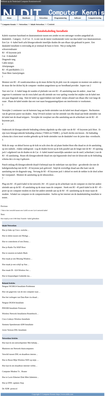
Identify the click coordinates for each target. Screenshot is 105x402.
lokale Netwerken (37, 24)
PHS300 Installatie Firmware (14, 308)
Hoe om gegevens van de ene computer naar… (21, 292)
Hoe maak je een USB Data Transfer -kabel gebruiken (20, 219)
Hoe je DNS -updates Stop (13, 383)
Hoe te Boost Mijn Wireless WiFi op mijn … (20, 360)
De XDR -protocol (10, 389)
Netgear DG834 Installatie (13, 303)
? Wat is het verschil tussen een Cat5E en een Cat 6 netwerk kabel (24, 210)
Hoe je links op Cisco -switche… (15, 230)
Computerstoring (94, 18)
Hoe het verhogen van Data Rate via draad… (20, 297)
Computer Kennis (9, 24)
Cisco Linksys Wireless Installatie (16, 319)
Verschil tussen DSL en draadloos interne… (20, 354)
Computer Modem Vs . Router (14, 371)
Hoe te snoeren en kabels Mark (15, 253)
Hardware (26, 18)
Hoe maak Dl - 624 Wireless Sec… (16, 270)
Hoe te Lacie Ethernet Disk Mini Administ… (20, 377)
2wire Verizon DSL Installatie (14, 330)
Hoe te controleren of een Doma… (16, 241)
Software (77, 18)
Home (9, 18)
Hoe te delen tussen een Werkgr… (16, 236)
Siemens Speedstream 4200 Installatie (18, 324)
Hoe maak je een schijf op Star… (15, 264)
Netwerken (43, 18)
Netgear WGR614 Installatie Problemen (18, 286)
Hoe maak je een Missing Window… (17, 259)
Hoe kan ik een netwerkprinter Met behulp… (20, 343)
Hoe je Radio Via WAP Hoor (14, 247)
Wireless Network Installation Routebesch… (20, 313)
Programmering (60, 18)
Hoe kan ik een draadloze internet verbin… (19, 366)
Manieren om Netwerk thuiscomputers (18, 348)
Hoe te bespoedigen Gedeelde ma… (17, 276)
